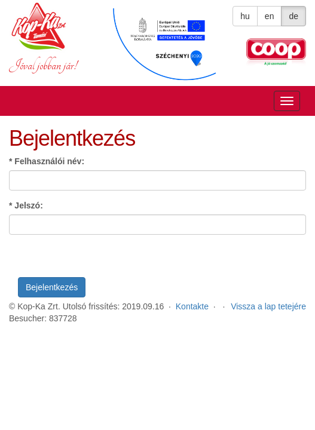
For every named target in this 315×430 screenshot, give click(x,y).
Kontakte (192, 306)
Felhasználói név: (46, 161)
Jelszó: (26, 205)
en (269, 16)
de (293, 16)
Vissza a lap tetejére (268, 306)
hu (245, 16)
